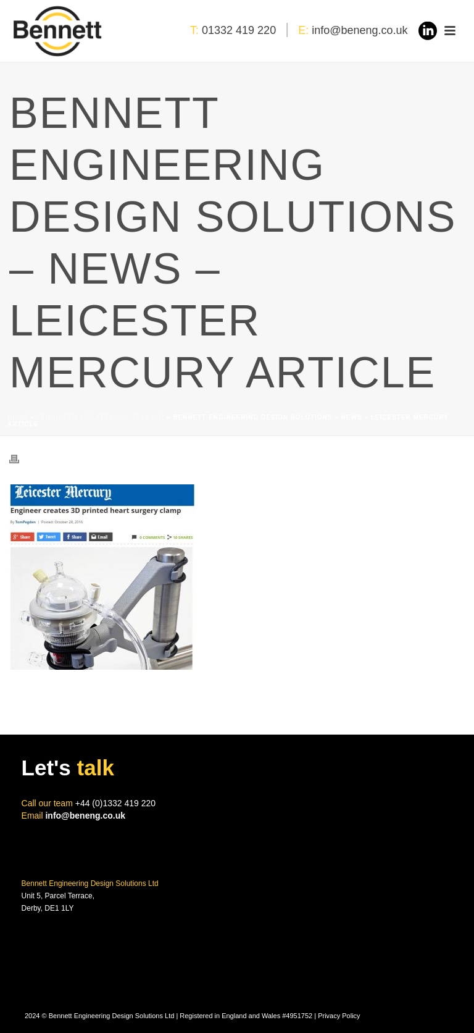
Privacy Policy (339, 1015)
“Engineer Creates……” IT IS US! (100, 417)
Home (17, 417)
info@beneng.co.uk (359, 30)
